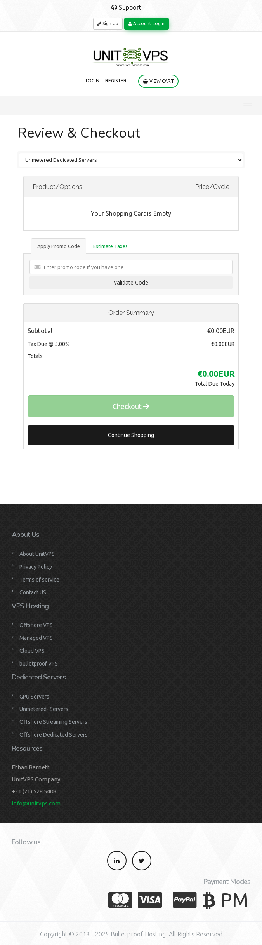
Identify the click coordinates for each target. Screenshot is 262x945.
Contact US (32, 592)
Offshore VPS (36, 625)
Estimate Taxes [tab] (110, 246)
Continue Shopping (131, 435)
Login (92, 80)
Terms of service (39, 579)
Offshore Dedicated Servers (53, 735)
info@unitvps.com (36, 803)
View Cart (158, 81)
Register (116, 80)
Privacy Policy (35, 567)
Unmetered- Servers (43, 709)
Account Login (146, 23)
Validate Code (131, 282)
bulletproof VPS (38, 663)
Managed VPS (36, 638)
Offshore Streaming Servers (53, 722)
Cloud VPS (32, 651)
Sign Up (107, 23)
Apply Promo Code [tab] (58, 246)
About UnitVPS (37, 554)
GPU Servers (34, 696)
